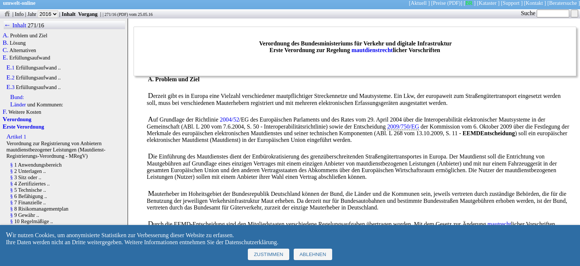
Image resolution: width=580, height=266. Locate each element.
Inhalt (69, 14)
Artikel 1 (16, 137)
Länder (18, 105)
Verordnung (17, 119)
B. (6, 43)
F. (5, 112)
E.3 (10, 87)
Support (511, 3)
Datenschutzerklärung (251, 242)
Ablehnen (313, 254)
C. (6, 50)
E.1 (10, 68)
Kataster (487, 3)
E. (5, 58)
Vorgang (88, 14)
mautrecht (499, 224)
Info (19, 14)
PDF (123, 14)
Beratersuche (563, 3)
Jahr (42, 14)
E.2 (10, 78)
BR (468, 3)
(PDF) (454, 3)
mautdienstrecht (372, 50)
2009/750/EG (403, 126)
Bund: (17, 97)
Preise (439, 3)
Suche (545, 13)
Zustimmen (268, 254)
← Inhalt (15, 25)
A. (6, 35)
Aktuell (418, 3)
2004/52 (229, 119)
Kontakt (534, 3)
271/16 (110, 14)
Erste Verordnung (23, 127)
